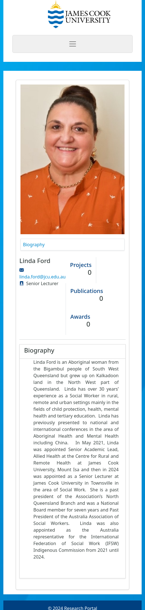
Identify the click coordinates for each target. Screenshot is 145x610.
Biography (34, 244)
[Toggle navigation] (72, 44)
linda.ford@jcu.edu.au (42, 277)
